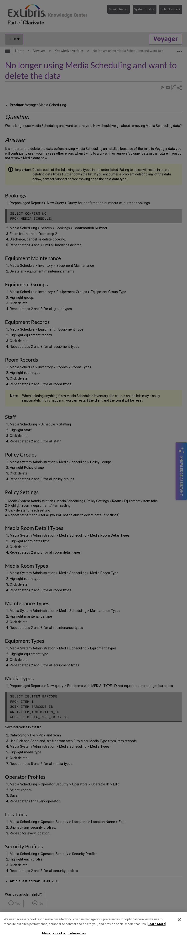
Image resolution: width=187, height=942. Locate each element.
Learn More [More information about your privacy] (156, 924)
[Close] (179, 920)
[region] (93, 927)
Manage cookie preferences (64, 933)
